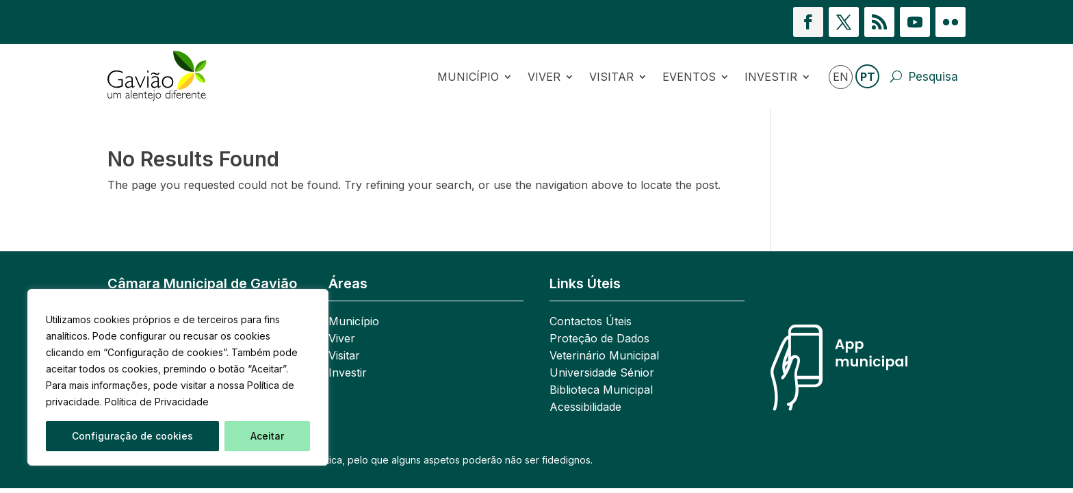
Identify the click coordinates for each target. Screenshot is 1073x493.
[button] (808, 22)
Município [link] (468, 76)
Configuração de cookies (132, 436)
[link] (171, 76)
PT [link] (867, 77)
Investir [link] (771, 76)
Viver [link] (544, 76)
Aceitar (267, 436)
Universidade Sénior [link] (602, 373)
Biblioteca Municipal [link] (601, 390)
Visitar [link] (611, 76)
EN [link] (841, 77)
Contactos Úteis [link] (591, 322)
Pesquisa (933, 77)
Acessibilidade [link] (585, 408)
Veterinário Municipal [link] (604, 356)
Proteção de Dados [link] (599, 339)
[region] (177, 377)
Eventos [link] (689, 76)
